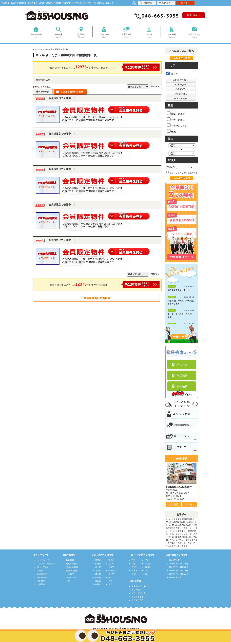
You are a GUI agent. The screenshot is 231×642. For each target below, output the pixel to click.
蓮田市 (98, 581)
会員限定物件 (72, 570)
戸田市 (111, 584)
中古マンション (177, 125)
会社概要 (173, 504)
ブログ (40, 570)
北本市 (98, 570)
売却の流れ (136, 590)
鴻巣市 (98, 560)
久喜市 (98, 564)
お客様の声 (42, 574)
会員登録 (41, 584)
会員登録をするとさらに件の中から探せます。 (105, 67)
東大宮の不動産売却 (140, 586)
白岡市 (98, 584)
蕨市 (110, 581)
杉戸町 (111, 564)
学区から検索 (72, 567)
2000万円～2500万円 (178, 564)
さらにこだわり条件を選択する (181, 173)
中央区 (148, 564)
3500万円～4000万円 (178, 574)
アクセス (189, 504)
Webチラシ (42, 577)
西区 (133, 560)
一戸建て (70, 574)
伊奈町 (98, 577)
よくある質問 (137, 600)
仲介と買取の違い (139, 593)
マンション (71, 577)
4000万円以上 (175, 577)
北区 (133, 564)
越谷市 (111, 574)
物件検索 (70, 560)
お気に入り (166, 2)
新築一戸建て (176, 113)
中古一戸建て (176, 119)
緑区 (147, 570)
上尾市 (111, 567)
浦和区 (148, 567)
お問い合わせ (194, 15)
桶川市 (98, 574)
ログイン (185, 3)
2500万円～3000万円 (178, 567)
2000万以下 (174, 560)
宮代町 (111, 560)
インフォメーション (46, 564)
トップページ (43, 560)
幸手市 (98, 567)
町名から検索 (72, 564)
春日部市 (112, 570)
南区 (147, 574)
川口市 (111, 577)
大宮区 (134, 567)
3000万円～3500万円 (178, 570)
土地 (171, 131)
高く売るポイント (139, 597)
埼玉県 (172, 74)
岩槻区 (134, 574)
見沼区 (134, 570)
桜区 (147, 560)
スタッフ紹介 (43, 567)
